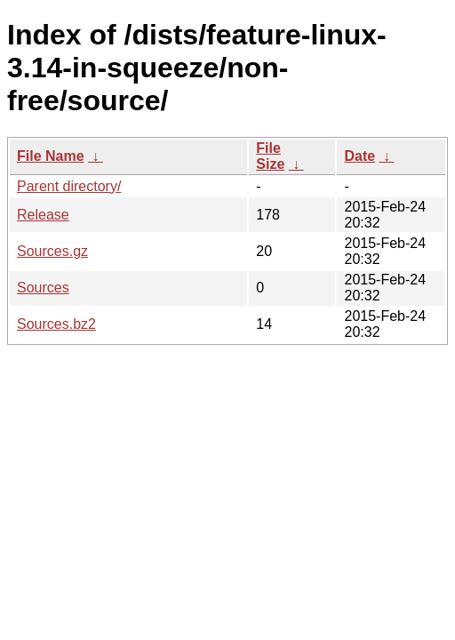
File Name (50, 156)
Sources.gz (52, 251)
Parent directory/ (69, 186)
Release (43, 214)
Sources (43, 287)
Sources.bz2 (56, 324)
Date (359, 156)
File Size (270, 156)
